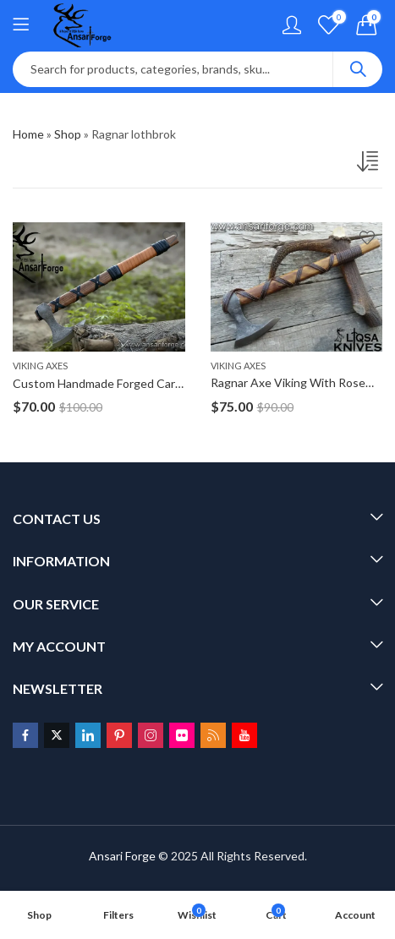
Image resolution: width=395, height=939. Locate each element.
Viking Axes (40, 365)
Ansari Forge (122, 856)
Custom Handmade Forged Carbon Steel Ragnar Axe (151, 383)
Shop (67, 134)
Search (357, 69)
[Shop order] (369, 165)
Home (28, 134)
